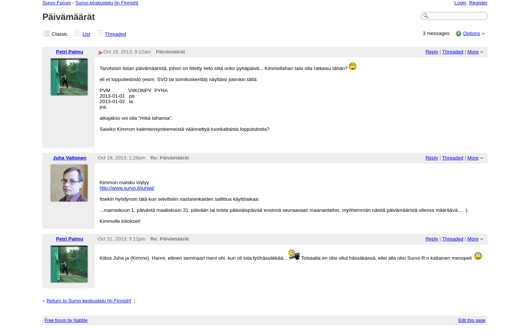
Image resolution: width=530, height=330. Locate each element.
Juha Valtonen (69, 158)
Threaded (115, 34)
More (473, 52)
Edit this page (472, 320)
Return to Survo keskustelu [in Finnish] (88, 300)
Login (460, 3)
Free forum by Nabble (66, 320)
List (86, 34)
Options (471, 33)
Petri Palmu (69, 52)
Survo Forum (56, 3)
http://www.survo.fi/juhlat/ (127, 188)
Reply (431, 52)
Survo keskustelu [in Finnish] (106, 3)
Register (478, 3)
